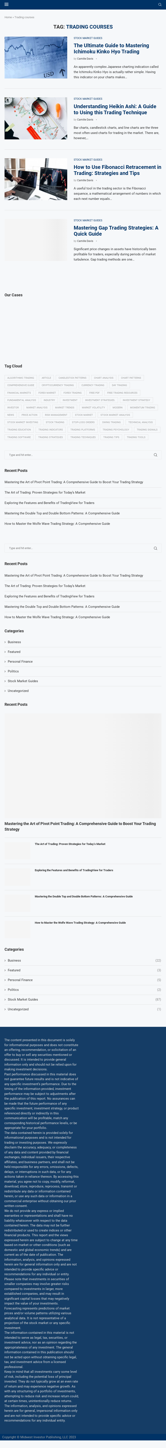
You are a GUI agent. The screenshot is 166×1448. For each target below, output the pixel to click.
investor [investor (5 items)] (13, 407)
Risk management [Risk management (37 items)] (56, 415)
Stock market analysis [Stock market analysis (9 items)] (115, 415)
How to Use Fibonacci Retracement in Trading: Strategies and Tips (117, 170)
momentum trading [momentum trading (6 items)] (142, 407)
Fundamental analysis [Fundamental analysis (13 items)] (21, 400)
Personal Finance (20, 662)
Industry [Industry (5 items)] (49, 400)
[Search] (159, 5)
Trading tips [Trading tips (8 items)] (111, 437)
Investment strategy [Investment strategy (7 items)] (136, 400)
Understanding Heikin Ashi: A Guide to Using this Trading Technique (115, 109)
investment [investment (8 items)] (70, 400)
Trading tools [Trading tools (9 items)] (136, 437)
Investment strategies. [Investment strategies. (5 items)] (100, 400)
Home (8, 17)
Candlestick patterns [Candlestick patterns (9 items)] (72, 378)
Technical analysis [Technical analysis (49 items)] (140, 422)
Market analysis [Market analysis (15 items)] (37, 407)
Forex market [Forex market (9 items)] (47, 392)
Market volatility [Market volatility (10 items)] (93, 407)
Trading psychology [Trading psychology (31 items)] (116, 429)
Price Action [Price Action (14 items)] (29, 415)
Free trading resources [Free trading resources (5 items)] (122, 392)
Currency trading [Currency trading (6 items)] (92, 385)
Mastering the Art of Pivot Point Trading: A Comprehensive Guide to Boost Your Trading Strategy (74, 575)
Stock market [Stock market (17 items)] (84, 415)
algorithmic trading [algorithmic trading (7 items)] (20, 378)
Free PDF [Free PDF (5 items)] (94, 392)
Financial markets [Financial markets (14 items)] (19, 392)
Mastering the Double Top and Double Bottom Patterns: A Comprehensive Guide (62, 607)
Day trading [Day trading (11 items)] (119, 385)
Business (14, 642)
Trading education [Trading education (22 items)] (19, 429)
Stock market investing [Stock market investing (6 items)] (22, 422)
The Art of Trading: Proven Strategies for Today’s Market (45, 586)
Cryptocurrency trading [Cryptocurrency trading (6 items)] (58, 385)
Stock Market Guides (23, 681)
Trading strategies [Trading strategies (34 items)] (50, 437)
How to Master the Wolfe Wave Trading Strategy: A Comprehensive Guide (57, 617)
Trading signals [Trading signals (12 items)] (147, 429)
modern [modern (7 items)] (118, 407)
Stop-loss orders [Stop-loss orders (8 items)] (83, 422)
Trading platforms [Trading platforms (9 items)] (82, 429)
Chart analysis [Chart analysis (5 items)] (103, 378)
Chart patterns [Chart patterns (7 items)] (131, 378)
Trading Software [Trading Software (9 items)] (19, 437)
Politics (13, 671)
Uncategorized (18, 691)
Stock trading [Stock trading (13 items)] (55, 422)
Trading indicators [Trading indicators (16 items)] (50, 429)
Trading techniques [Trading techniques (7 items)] (83, 437)
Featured (14, 652)
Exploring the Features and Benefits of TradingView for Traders (49, 596)
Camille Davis (85, 58)
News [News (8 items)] (10, 415)
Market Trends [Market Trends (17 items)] (64, 407)
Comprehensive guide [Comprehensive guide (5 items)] (20, 385)
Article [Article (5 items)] (46, 378)
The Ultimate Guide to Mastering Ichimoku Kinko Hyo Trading (111, 48)
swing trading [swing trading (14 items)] (111, 422)
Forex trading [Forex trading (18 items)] (73, 392)
